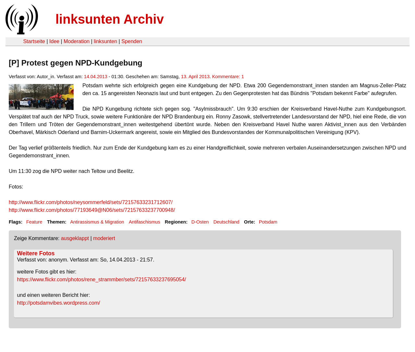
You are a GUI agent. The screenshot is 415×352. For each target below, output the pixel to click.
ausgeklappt (75, 238)
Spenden (131, 41)
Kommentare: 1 (228, 76)
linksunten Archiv (109, 19)
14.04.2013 (95, 76)
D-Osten (200, 222)
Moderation (76, 41)
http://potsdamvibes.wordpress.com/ (58, 303)
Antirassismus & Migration (97, 222)
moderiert (104, 238)
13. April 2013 (195, 76)
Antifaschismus (144, 222)
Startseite (34, 41)
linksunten (105, 41)
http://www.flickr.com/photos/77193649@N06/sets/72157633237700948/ (92, 210)
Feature (34, 222)
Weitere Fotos (36, 253)
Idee (54, 41)
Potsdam (268, 222)
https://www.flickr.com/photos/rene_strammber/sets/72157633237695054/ (101, 279)
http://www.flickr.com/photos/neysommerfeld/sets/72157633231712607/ (90, 202)
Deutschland (226, 222)
